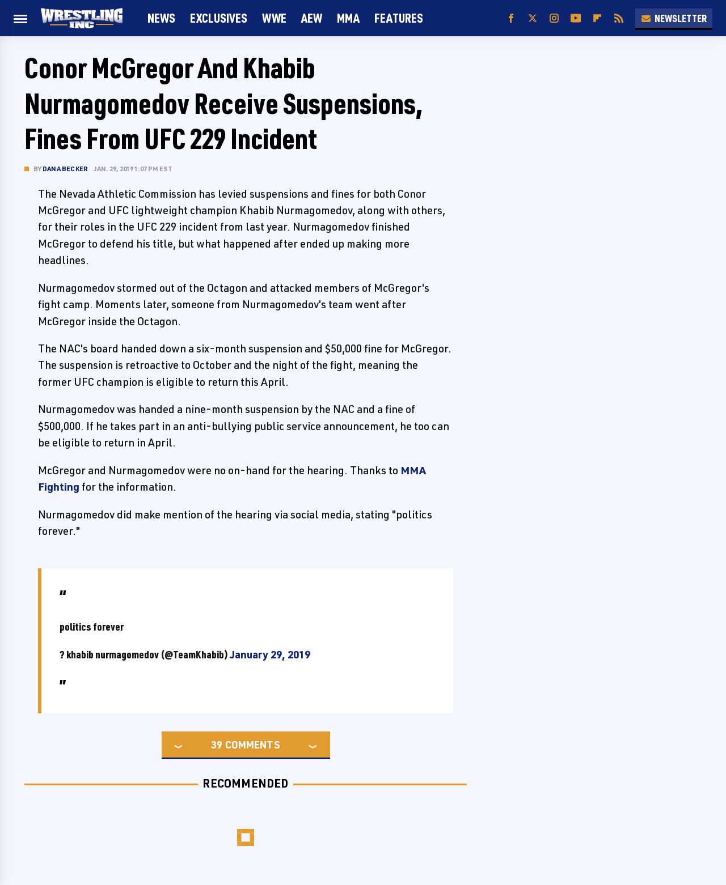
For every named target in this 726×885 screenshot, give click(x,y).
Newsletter (674, 18)
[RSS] (619, 18)
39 (216, 744)
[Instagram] (554, 18)
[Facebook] (511, 18)
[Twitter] (532, 18)
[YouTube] (576, 18)
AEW (311, 17)
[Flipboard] (597, 18)
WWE (274, 17)
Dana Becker (65, 168)
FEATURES (398, 17)
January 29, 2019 (270, 654)
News (161, 17)
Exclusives (218, 17)
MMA (348, 17)
